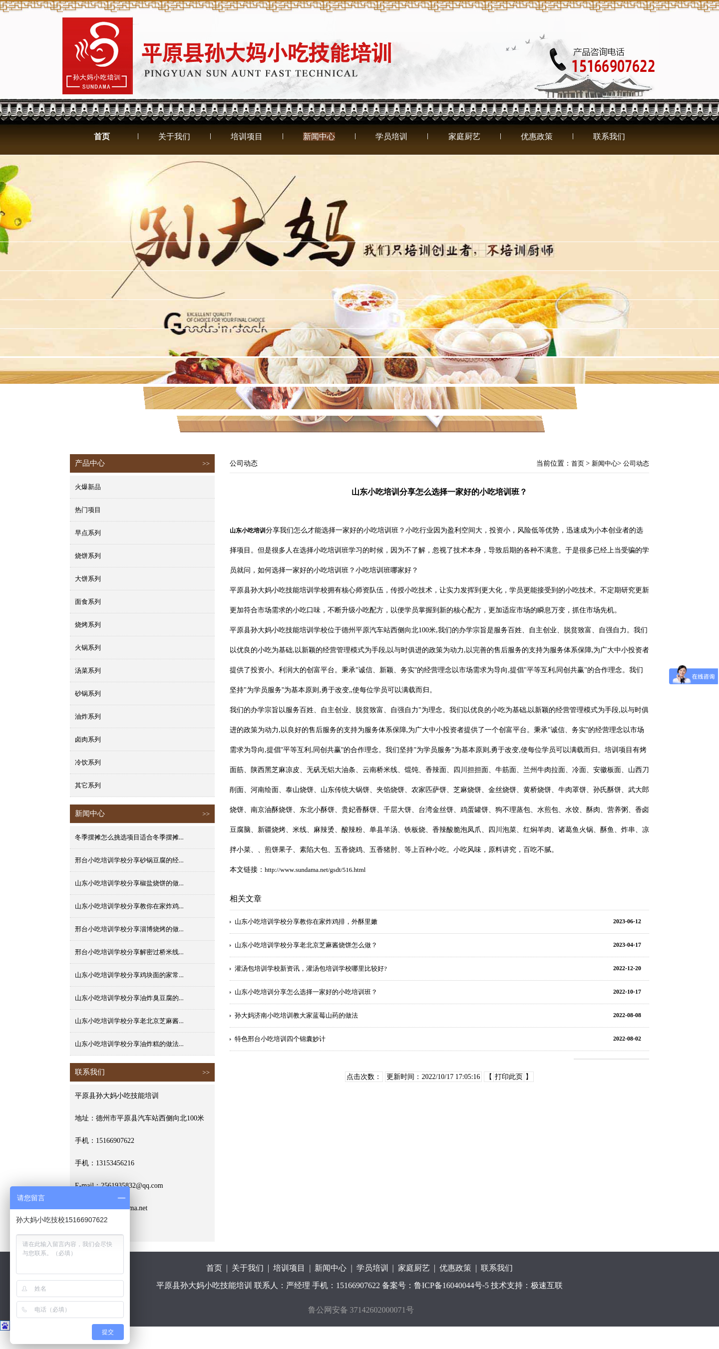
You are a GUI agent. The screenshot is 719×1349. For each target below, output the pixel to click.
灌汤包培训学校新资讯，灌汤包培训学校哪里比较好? (311, 968)
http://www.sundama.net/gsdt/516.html (315, 869)
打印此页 (509, 1076)
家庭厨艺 (464, 136)
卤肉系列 (88, 739)
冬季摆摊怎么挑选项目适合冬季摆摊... (129, 837)
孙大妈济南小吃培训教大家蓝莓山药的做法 (296, 1015)
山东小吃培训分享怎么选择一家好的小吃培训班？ (306, 992)
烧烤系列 (88, 624)
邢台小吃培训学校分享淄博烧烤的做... (129, 929)
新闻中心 (319, 136)
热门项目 (88, 510)
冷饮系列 (88, 762)
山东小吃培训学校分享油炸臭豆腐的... (129, 998)
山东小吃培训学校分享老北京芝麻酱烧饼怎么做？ (306, 945)
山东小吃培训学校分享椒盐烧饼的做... (129, 883)
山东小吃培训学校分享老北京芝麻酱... (129, 1021)
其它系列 (88, 785)
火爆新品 (88, 487)
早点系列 (88, 533)
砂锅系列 (88, 693)
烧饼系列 (88, 555)
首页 (102, 136)
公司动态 (636, 463)
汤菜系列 (88, 670)
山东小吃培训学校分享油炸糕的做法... (129, 1044)
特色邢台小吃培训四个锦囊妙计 (280, 1039)
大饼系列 (88, 578)
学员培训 (391, 136)
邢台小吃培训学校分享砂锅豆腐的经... (129, 860)
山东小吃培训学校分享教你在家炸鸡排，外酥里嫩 (306, 921)
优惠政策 (537, 136)
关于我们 (174, 136)
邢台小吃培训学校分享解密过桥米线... (129, 952)
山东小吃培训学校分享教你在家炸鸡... (129, 906)
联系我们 (609, 136)
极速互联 (547, 1285)
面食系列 (88, 601)
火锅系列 (88, 647)
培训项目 (247, 136)
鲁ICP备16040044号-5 (451, 1285)
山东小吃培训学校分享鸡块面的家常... (129, 975)
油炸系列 (88, 716)
